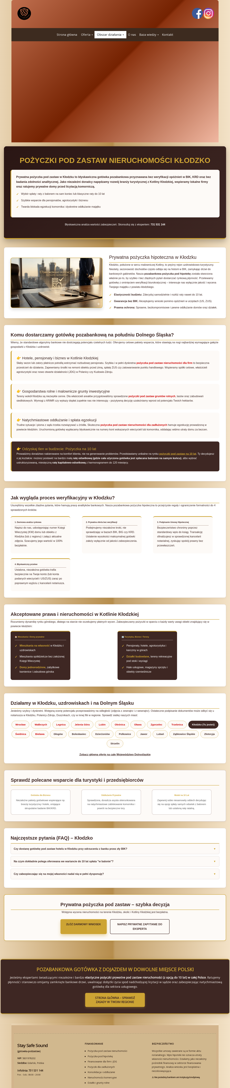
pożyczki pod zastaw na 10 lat (177, 453)
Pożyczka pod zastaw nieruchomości (107, 1024)
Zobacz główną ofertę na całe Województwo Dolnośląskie (115, 736)
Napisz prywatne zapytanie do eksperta (140, 906)
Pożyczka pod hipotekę (100, 1030)
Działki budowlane (138, 647)
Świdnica (20, 716)
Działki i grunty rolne (99, 1056)
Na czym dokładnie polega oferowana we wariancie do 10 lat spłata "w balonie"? (63, 843)
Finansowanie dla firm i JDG (102, 1035)
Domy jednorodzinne (32, 654)
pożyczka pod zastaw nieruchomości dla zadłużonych (133, 425)
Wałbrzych (41, 706)
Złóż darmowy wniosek (77, 906)
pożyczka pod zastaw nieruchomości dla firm (164, 363)
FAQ (135, 1072)
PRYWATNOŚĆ (149, 1072)
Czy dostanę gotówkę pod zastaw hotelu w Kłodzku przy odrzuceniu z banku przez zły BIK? (70, 831)
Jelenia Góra (82, 706)
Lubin (102, 706)
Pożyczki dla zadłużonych (101, 1040)
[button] (86, 34)
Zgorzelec (156, 706)
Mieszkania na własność (35, 641)
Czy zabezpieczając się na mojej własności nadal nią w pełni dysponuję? (59, 856)
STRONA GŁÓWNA (83, 1072)
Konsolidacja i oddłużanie (101, 1045)
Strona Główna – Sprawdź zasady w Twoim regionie (115, 976)
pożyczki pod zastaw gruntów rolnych (151, 396)
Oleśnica (120, 706)
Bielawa (39, 716)
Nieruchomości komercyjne (102, 1051)
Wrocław (20, 706)
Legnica (61, 706)
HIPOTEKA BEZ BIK (119, 1072)
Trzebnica (177, 706)
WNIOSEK (101, 1072)
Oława (138, 706)
